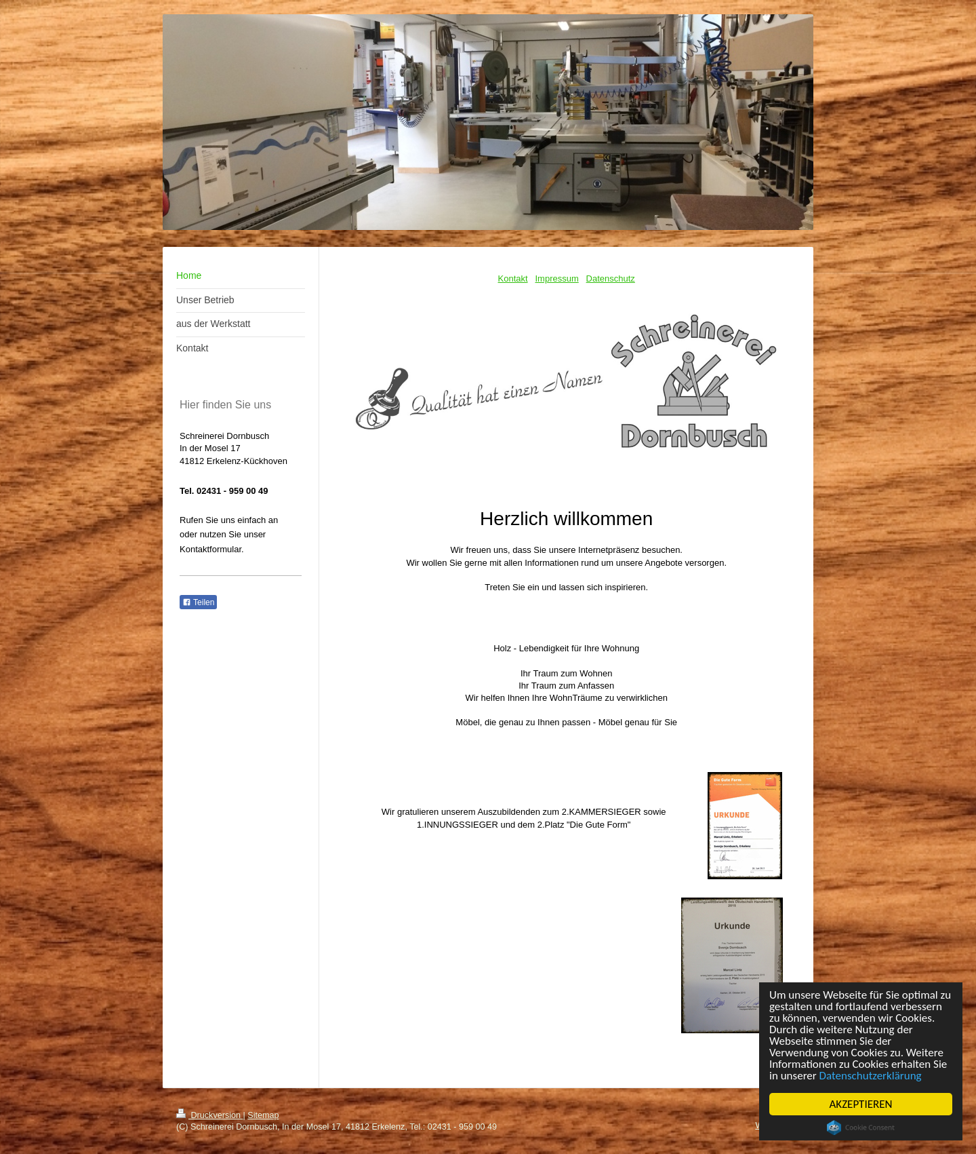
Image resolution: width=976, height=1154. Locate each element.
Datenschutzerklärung (870, 1076)
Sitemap (263, 1115)
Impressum (556, 278)
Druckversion (209, 1115)
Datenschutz (610, 278)
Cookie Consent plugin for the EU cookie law (861, 1127)
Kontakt (513, 278)
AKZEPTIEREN (861, 1104)
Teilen (198, 602)
